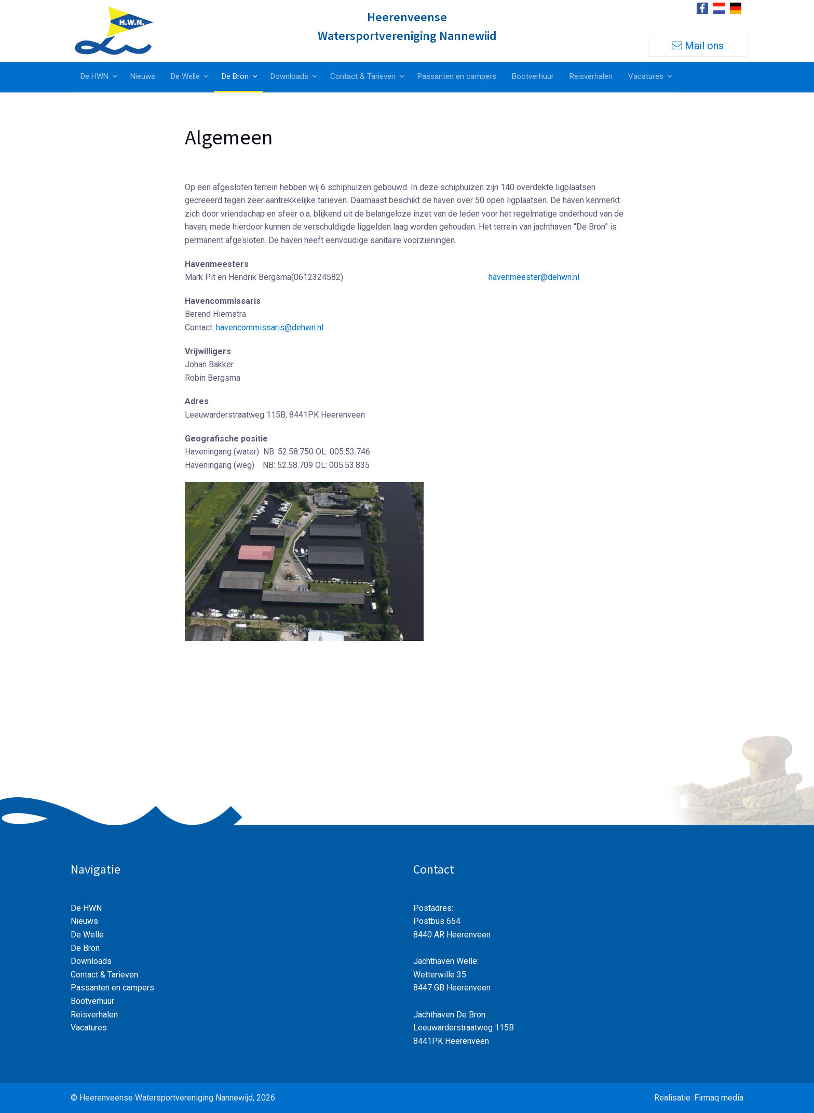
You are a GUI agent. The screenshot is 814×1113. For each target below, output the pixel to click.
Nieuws (142, 76)
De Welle (185, 76)
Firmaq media (718, 1098)
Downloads (289, 76)
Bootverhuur (533, 76)
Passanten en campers (456, 76)
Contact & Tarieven (363, 76)
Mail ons (698, 45)
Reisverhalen (591, 76)
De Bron (235, 76)
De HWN (94, 76)
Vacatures (645, 76)
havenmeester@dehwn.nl (534, 277)
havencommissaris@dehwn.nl (269, 327)
